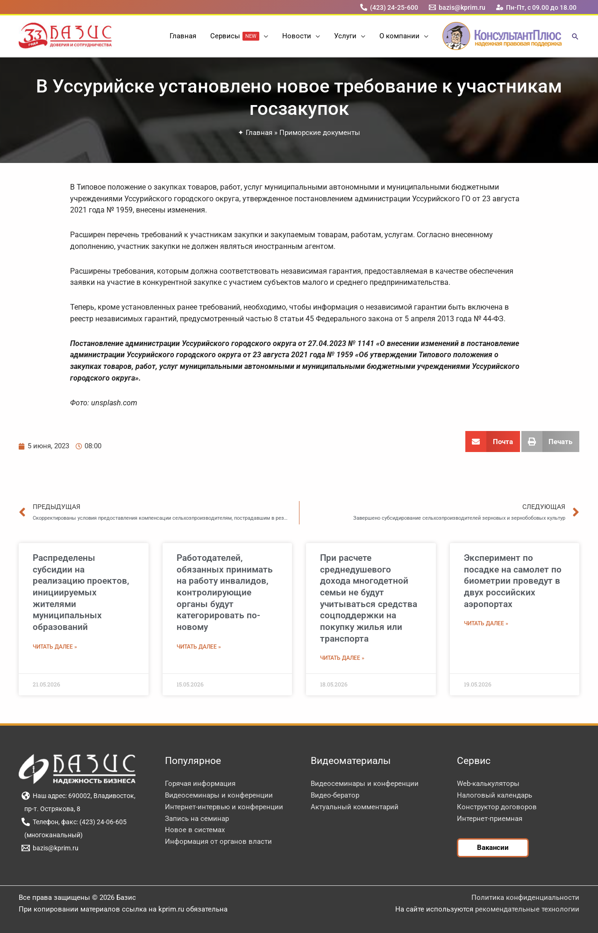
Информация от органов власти (218, 841)
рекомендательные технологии (527, 909)
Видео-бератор (335, 795)
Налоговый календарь (494, 795)
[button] (263, 36)
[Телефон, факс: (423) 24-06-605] (74, 822)
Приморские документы (319, 132)
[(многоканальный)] (52, 835)
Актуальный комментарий (355, 807)
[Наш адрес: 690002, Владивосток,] (78, 796)
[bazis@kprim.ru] (457, 7)
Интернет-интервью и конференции (224, 807)
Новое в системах (195, 830)
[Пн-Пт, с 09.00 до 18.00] (536, 7)
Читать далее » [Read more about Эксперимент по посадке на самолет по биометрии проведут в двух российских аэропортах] (486, 623)
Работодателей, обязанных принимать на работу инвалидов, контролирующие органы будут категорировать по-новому (225, 592)
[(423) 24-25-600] (388, 7)
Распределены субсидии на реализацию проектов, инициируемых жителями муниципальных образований (81, 592)
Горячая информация (200, 783)
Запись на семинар (197, 818)
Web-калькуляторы (488, 783)
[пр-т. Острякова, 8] (51, 809)
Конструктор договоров (497, 807)
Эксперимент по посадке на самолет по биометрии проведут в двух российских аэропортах (513, 580)
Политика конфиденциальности (525, 897)
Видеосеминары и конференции (219, 795)
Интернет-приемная (489, 818)
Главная (259, 132)
